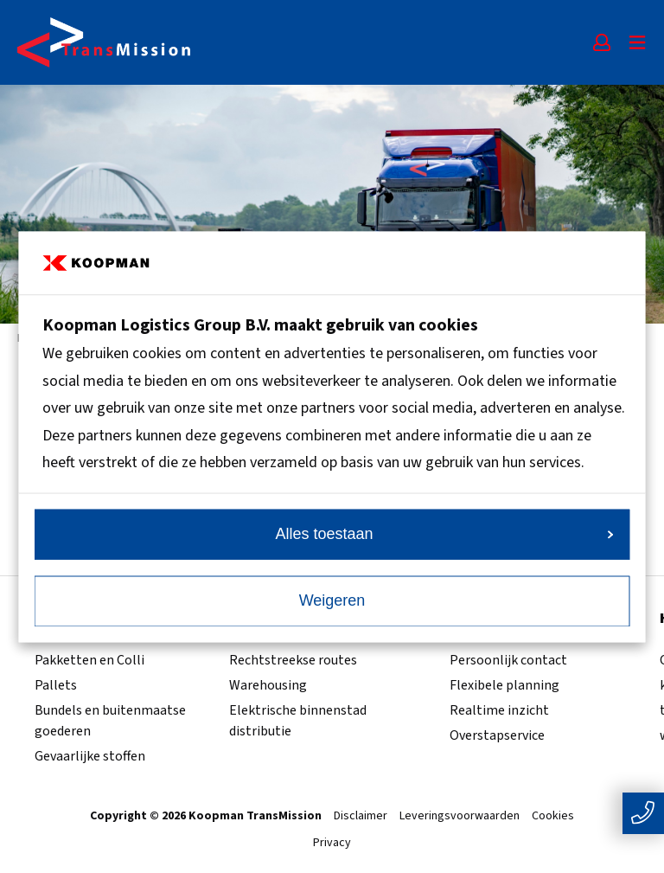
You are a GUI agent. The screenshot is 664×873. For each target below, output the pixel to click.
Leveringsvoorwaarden (459, 817)
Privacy (332, 843)
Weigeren (332, 600)
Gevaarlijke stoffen (90, 756)
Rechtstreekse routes (293, 660)
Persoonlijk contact (508, 660)
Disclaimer (360, 817)
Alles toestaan (444, 533)
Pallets (56, 685)
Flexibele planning (504, 685)
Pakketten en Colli (89, 660)
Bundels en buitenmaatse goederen (110, 721)
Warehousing (268, 685)
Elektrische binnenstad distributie (298, 721)
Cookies (553, 817)
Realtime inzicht (499, 710)
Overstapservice (497, 735)
